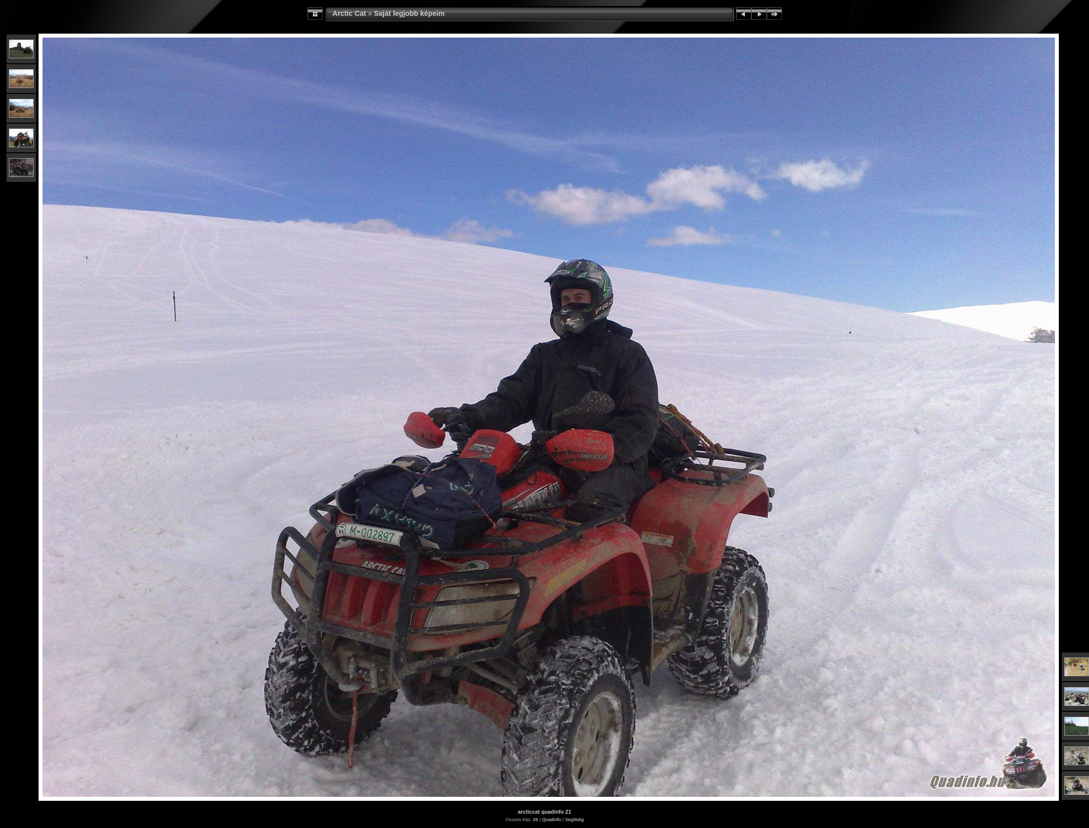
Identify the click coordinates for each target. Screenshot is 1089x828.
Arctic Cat (349, 13)
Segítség (574, 819)
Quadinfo (551, 819)
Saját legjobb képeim (409, 13)
